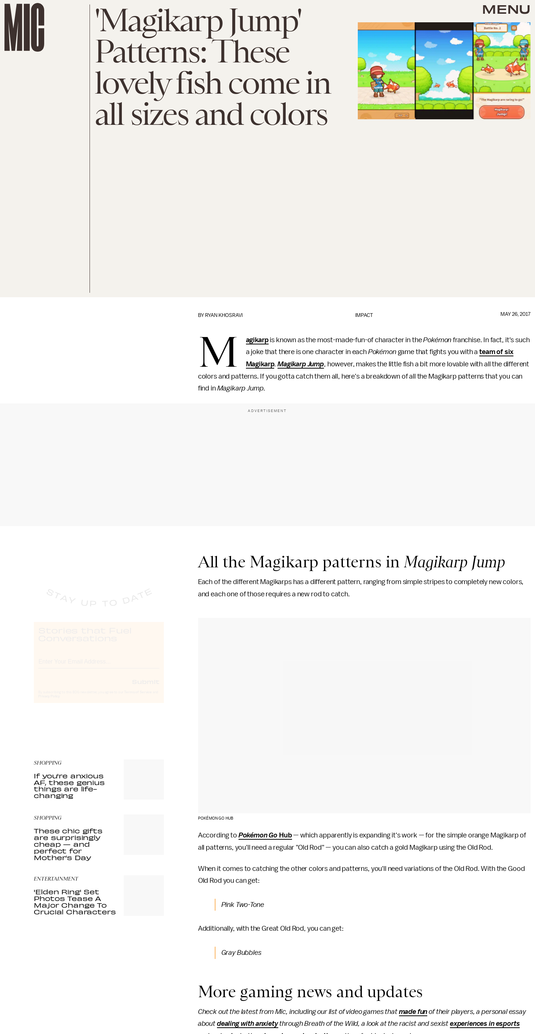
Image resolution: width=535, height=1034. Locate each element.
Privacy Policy (49, 703)
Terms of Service (138, 699)
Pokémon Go (258, 835)
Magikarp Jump (301, 364)
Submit (145, 688)
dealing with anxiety (247, 1023)
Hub (285, 835)
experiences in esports (485, 1023)
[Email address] (98, 667)
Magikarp (257, 340)
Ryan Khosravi (224, 315)
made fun (413, 1011)
